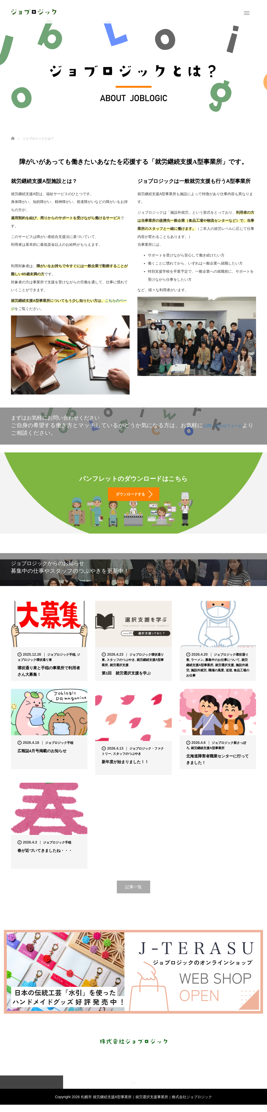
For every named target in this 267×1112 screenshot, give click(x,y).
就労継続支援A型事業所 (207, 754)
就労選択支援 (119, 671)
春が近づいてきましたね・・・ (46, 857)
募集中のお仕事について (222, 666)
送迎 (229, 677)
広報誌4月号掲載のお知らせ (43, 757)
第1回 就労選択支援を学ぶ (128, 680)
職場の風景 (216, 677)
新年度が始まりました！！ (127, 769)
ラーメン (197, 666)
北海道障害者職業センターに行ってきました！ (217, 766)
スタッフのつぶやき (121, 666)
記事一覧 (133, 893)
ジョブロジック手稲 (61, 661)
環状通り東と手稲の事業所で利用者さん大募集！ (48, 678)
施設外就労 (199, 677)
